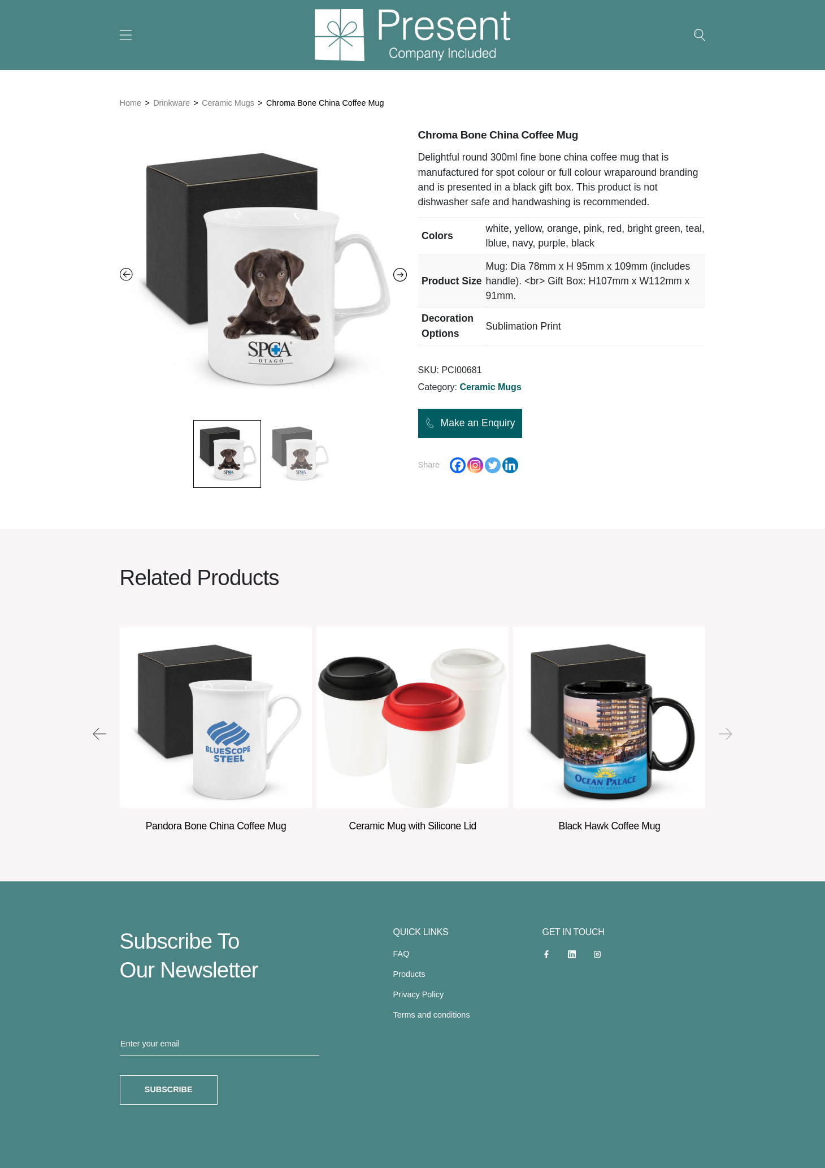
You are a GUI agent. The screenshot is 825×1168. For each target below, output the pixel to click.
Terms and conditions (431, 1014)
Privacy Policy (418, 994)
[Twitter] (493, 465)
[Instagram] (475, 465)
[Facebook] (458, 465)
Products (409, 974)
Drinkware (171, 102)
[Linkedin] (510, 465)
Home (130, 102)
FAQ (401, 953)
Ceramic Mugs (228, 102)
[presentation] (99, 734)
